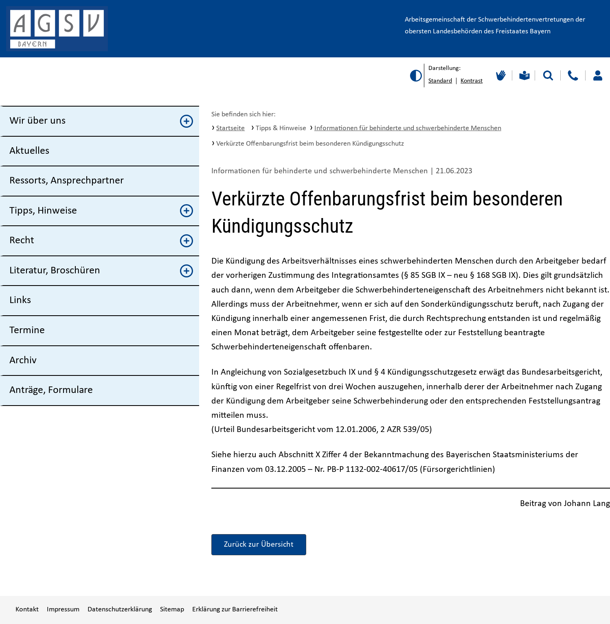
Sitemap (172, 609)
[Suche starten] (548, 75)
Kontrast (472, 81)
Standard (440, 81)
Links (20, 300)
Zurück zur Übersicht (259, 545)
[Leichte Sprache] (523, 75)
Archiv (23, 361)
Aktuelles (29, 151)
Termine (27, 330)
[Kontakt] (572, 75)
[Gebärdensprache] (500, 75)
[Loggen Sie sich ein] (597, 75)
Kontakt (27, 609)
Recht (101, 240)
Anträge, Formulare (51, 390)
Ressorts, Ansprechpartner (66, 181)
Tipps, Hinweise (101, 210)
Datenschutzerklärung (120, 609)
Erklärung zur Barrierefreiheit (235, 609)
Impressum (63, 609)
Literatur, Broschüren (101, 270)
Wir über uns (101, 121)
